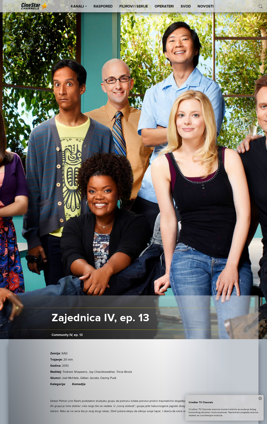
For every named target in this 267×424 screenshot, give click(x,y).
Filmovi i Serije (133, 6)
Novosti (206, 6)
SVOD (186, 6)
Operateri (164, 6)
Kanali (79, 6)
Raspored (103, 6)
